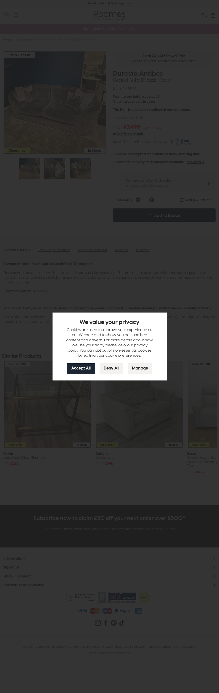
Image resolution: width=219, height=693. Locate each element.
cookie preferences (123, 355)
